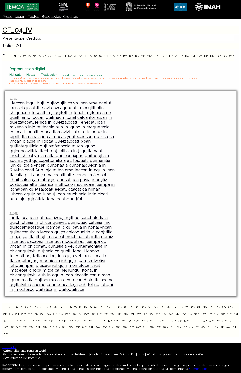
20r (231, 56)
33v (164, 313)
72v (203, 326)
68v (151, 326)
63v (84, 326)
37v (216, 313)
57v (5, 326)
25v (61, 313)
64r (91, 326)
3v (39, 56)
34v (177, 313)
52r (168, 320)
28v (99, 313)
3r (34, 56)
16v (187, 56)
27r (80, 313)
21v (11, 313)
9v (100, 56)
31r (132, 313)
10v (112, 56)
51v (162, 320)
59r (25, 326)
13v (149, 56)
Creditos (33, 38)
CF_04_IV (17, 30)
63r (77, 326)
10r (106, 56)
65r (104, 326)
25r (55, 313)
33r (157, 313)
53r (180, 320)
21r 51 (13, 98)
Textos (33, 16)
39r (236, 313)
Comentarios (198, 369)
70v (178, 326)
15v (174, 56)
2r (24, 56)
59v (31, 326)
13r (143, 56)
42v (44, 320)
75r (234, 326)
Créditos (70, 16)
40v (19, 320)
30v (125, 313)
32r (145, 313)
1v (19, 56)
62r (64, 326)
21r (5, 313)
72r (197, 326)
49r (130, 320)
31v (138, 313)
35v (190, 313)
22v (23, 313)
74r (222, 326)
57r (231, 320)
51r (155, 320)
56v (224, 320)
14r (156, 56)
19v (225, 56)
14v (162, 56)
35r (184, 313)
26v (74, 313)
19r (219, 56)
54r (193, 320)
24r (42, 313)
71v (191, 326)
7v (80, 56)
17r (193, 56)
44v (70, 320)
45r (77, 320)
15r (168, 56)
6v (70, 56)
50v (149, 320)
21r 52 (14, 213)
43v (57, 320)
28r (93, 313)
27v (86, 313)
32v (151, 313)
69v (165, 326)
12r (131, 56)
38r (222, 313)
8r (85, 56)
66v (124, 326)
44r (64, 320)
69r (159, 326)
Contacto (9, 347)
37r (210, 313)
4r (44, 56)
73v (216, 326)
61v (58, 326)
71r (185, 326)
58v (18, 326)
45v (83, 320)
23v (36, 313)
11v (125, 56)
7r (75, 56)
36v (203, 313)
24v (49, 313)
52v (174, 320)
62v (71, 326)
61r (52, 326)
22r (17, 313)
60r (38, 326)
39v (5, 320)
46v (96, 320)
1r (15, 56)
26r (67, 313)
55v (211, 320)
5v (59, 56)
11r (119, 56)
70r (172, 326)
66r (117, 326)
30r (119, 313)
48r (116, 320)
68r (145, 326)
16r (181, 56)
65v (111, 326)
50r (143, 320)
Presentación (13, 16)
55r (205, 320)
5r (54, 56)
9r (95, 56)
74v (228, 326)
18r (206, 56)
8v (90, 56)
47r (103, 320)
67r (132, 326)
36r (196, 313)
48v (122, 320)
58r (12, 326)
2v (29, 56)
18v (212, 56)
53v (186, 320)
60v (44, 326)
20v (230, 307)
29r (106, 313)
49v (136, 320)
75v (5, 333)
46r (90, 320)
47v (109, 320)
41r (26, 320)
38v (229, 313)
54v (199, 320)
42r (38, 320)
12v (137, 56)
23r (30, 313)
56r (218, 320)
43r (51, 320)
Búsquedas (51, 16)
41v (32, 320)
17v (199, 56)
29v (112, 313)
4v (49, 56)
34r (170, 313)
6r (64, 56)
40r (12, 320)
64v (97, 326)
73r (209, 326)
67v (138, 326)
